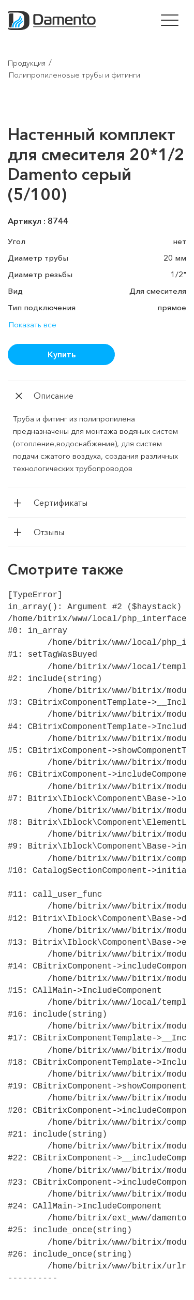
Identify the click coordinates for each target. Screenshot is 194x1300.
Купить (62, 354)
